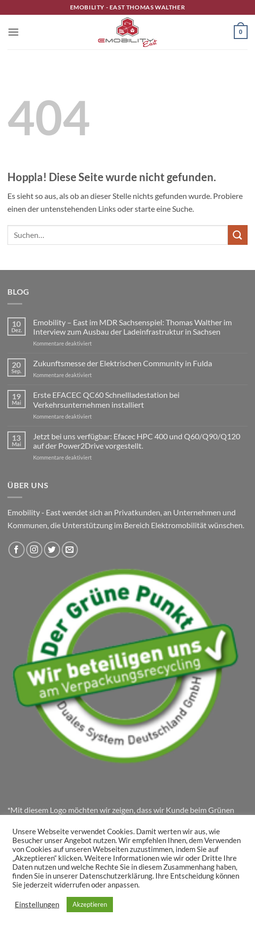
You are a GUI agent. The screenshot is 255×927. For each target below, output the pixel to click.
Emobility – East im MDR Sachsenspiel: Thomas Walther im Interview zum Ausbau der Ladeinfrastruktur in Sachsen (132, 326)
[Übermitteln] (238, 234)
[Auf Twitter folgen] (52, 549)
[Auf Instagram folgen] (34, 549)
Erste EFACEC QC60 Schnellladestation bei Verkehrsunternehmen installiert (106, 399)
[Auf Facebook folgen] (16, 549)
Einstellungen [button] (37, 904)
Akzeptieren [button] (90, 904)
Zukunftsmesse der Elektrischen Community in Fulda (122, 363)
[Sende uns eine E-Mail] (70, 549)
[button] (13, 32)
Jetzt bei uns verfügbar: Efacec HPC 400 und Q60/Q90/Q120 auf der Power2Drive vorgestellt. (136, 440)
